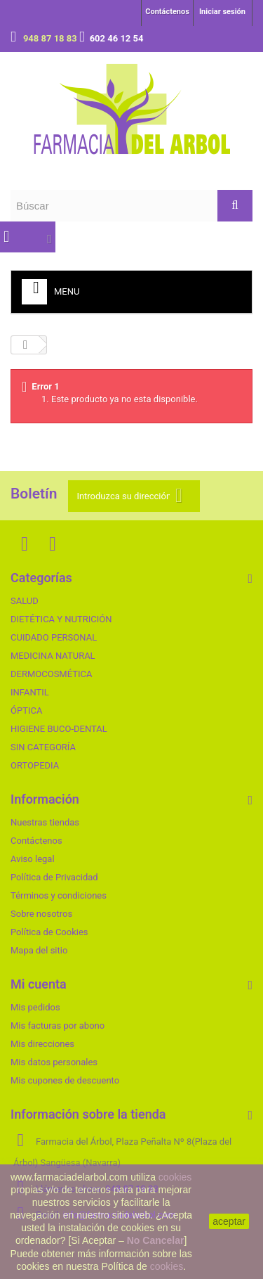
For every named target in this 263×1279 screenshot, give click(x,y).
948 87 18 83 (51, 38)
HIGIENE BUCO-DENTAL (59, 729)
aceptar (229, 1221)
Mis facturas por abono (57, 1025)
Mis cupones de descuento (65, 1080)
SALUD (25, 601)
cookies (175, 1177)
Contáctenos (167, 11)
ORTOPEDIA (35, 765)
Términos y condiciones (59, 895)
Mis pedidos (35, 1007)
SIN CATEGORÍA (43, 747)
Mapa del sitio (39, 950)
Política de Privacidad (54, 877)
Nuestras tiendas (45, 822)
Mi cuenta (39, 984)
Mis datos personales (54, 1062)
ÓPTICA (26, 710)
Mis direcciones (42, 1044)
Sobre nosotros (41, 913)
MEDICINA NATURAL (53, 655)
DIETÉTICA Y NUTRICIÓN (61, 619)
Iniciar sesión (222, 11)
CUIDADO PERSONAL (54, 637)
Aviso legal (33, 859)
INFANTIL (30, 692)
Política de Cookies (49, 932)
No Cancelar (155, 1240)
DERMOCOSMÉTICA (51, 674)
